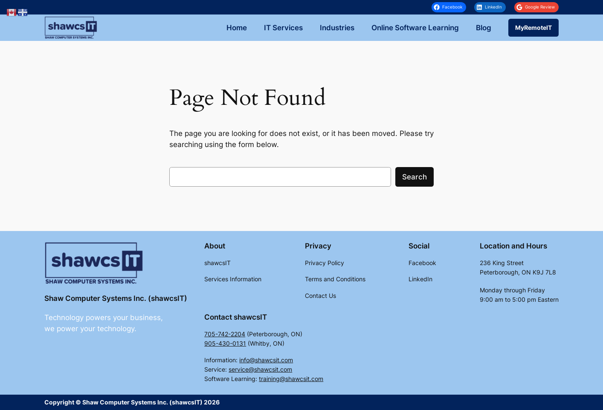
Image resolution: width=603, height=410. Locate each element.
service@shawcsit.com (260, 369)
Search (414, 177)
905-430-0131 (225, 343)
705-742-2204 (224, 334)
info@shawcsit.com (266, 360)
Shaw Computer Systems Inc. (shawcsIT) (115, 298)
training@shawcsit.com (291, 378)
